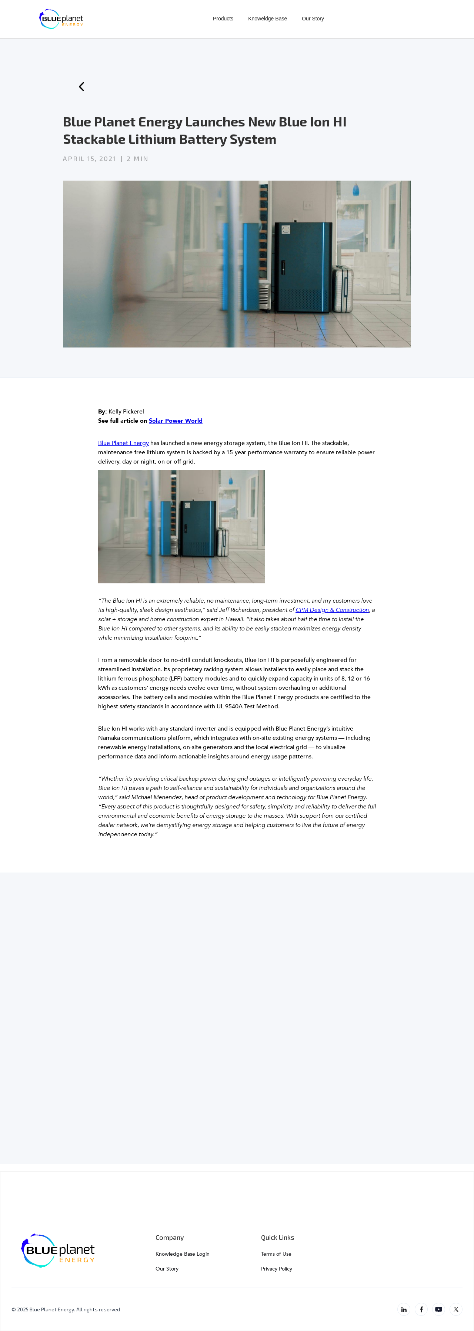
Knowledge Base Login (183, 1254)
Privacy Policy (276, 1268)
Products (223, 19)
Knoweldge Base (267, 19)
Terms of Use (276, 1254)
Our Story (313, 19)
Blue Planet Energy (123, 443)
